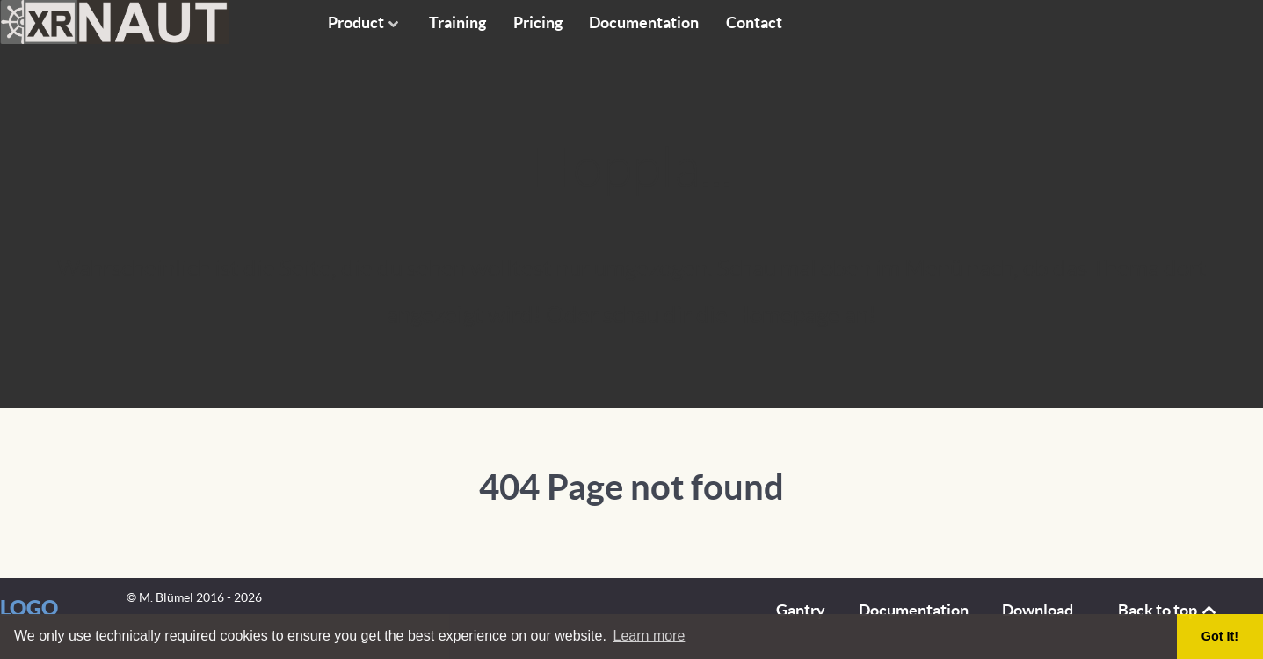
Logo (29, 608)
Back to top (1168, 610)
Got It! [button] (1219, 636)
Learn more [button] (649, 635)
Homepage (786, 314)
